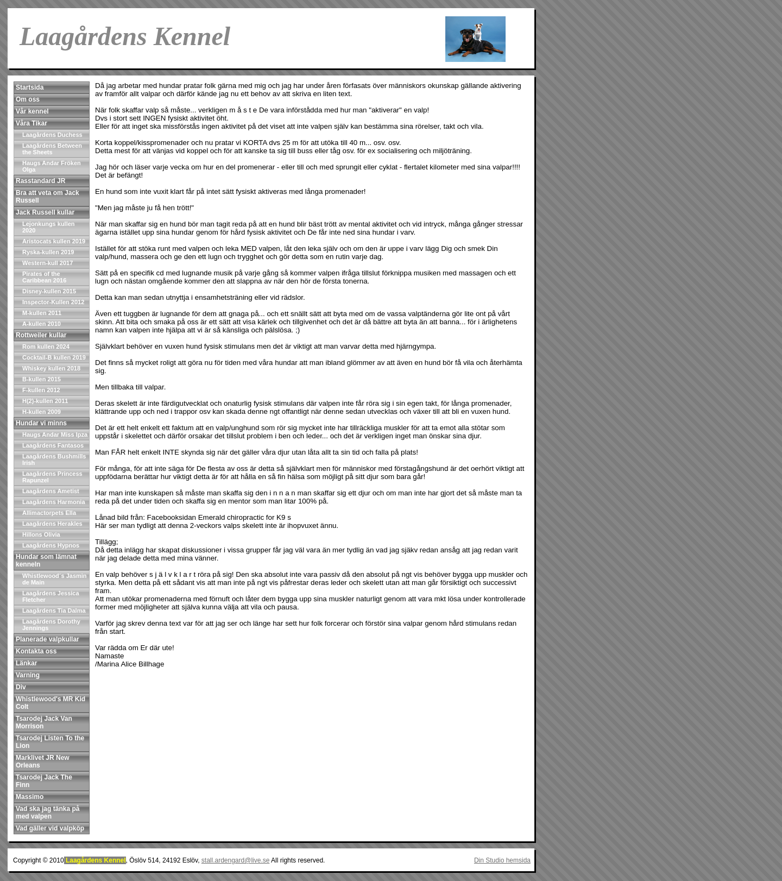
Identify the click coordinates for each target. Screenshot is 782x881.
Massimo (29, 797)
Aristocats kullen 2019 (53, 241)
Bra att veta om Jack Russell (47, 196)
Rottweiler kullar (41, 335)
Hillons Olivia (41, 534)
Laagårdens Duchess (52, 134)
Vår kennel (32, 111)
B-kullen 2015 (41, 379)
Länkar (26, 663)
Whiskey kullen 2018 (51, 368)
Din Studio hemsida (502, 860)
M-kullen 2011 (41, 313)
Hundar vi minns (41, 423)
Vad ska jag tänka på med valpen (47, 812)
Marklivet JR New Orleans (43, 761)
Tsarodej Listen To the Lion (50, 742)
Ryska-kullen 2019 (48, 252)
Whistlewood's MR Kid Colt (50, 702)
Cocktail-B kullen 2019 (54, 357)
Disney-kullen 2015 (49, 291)
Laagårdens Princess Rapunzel (52, 476)
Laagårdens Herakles (52, 523)
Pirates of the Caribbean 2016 (44, 277)
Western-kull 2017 (47, 263)
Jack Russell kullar (45, 212)
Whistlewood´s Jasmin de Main (54, 579)
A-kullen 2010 (41, 323)
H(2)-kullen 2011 (45, 401)
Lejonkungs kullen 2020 (48, 227)
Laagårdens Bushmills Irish (54, 459)
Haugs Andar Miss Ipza (54, 434)
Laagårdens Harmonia (53, 502)
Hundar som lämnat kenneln (46, 560)
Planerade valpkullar (47, 639)
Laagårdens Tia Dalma (54, 610)
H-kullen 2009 (41, 411)
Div (21, 687)
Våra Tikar (31, 123)
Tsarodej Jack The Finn (44, 781)
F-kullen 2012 (41, 390)
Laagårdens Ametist (50, 491)
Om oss (28, 99)
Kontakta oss (36, 651)
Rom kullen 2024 (46, 346)
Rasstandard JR (40, 181)
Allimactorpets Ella (49, 512)
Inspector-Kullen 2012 (53, 302)
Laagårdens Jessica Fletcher (50, 596)
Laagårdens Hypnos (50, 545)
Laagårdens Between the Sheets (52, 148)
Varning (28, 675)
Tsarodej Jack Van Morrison (44, 722)
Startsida (29, 87)
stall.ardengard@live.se (235, 860)
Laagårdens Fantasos (53, 445)
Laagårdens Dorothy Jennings (51, 624)
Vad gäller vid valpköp (50, 828)
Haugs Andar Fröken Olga (51, 166)
